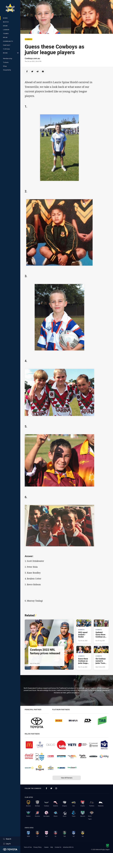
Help (51, 847)
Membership (7, 58)
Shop (5, 66)
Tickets (6, 62)
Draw (5, 26)
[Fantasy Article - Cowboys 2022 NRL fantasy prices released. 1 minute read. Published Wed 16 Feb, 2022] (49, 644)
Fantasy (6, 45)
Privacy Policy (37, 847)
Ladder (6, 29)
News (5, 18)
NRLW (5, 37)
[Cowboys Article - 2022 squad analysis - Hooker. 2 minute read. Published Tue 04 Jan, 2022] (83, 631)
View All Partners (66, 778)
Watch (6, 22)
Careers (46, 847)
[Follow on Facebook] (46, 788)
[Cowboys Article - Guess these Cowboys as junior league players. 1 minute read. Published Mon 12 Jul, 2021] (83, 658)
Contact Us (58, 847)
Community (8, 41)
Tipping (6, 49)
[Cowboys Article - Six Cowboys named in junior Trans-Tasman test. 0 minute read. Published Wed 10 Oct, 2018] (101, 658)
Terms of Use (28, 847)
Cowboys (28, 39)
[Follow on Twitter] (51, 788)
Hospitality (7, 70)
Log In (7, 844)
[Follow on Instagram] (56, 788)
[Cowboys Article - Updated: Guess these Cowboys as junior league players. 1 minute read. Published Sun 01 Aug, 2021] (101, 631)
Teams (6, 33)
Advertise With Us (68, 847)
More (11, 53)
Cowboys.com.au (32, 58)
